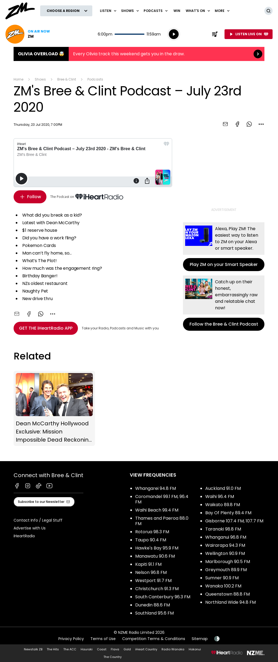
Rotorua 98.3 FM (152, 532)
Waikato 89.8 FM (222, 505)
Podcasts (95, 79)
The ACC (69, 649)
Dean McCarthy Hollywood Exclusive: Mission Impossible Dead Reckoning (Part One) (54, 408)
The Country (112, 657)
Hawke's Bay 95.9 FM (156, 548)
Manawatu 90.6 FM (155, 556)
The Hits (53, 649)
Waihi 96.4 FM (219, 496)
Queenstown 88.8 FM (227, 594)
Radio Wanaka (173, 649)
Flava (115, 649)
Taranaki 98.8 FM (223, 529)
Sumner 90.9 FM (222, 578)
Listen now (27, 34)
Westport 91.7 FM (153, 580)
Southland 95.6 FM (154, 613)
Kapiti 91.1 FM (148, 564)
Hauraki (87, 649)
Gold (127, 649)
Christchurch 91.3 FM (157, 589)
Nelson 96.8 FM (151, 572)
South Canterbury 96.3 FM (162, 597)
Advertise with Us (30, 528)
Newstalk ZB (33, 649)
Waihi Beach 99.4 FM (156, 510)
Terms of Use (103, 638)
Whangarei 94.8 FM (155, 488)
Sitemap (200, 638)
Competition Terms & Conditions (153, 638)
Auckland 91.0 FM (223, 488)
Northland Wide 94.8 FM (230, 602)
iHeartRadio (24, 536)
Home (18, 79)
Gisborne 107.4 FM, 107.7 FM (234, 521)
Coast (101, 649)
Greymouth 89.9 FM (226, 570)
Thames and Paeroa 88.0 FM (161, 521)
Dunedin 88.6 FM (152, 605)
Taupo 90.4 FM (150, 540)
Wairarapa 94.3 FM (225, 545)
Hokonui (195, 649)
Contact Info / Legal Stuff (38, 520)
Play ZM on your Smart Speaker (223, 246)
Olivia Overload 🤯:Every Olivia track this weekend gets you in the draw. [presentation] (139, 54)
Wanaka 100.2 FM (223, 586)
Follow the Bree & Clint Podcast (223, 303)
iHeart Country (146, 649)
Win (176, 10)
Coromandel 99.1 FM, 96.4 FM (161, 499)
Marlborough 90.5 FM (227, 561)
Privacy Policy (71, 638)
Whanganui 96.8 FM (225, 537)
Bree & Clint (66, 79)
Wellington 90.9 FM (225, 553)
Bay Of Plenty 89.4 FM (228, 513)
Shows (40, 79)
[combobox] (261, 124)
